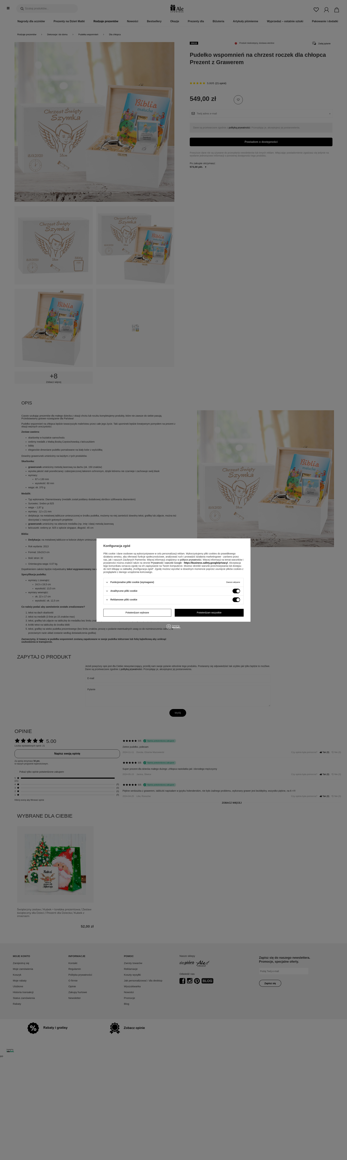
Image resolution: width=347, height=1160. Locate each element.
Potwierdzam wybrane (137, 612)
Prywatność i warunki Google (166, 562)
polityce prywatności (190, 559)
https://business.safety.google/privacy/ (206, 562)
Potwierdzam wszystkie (209, 612)
